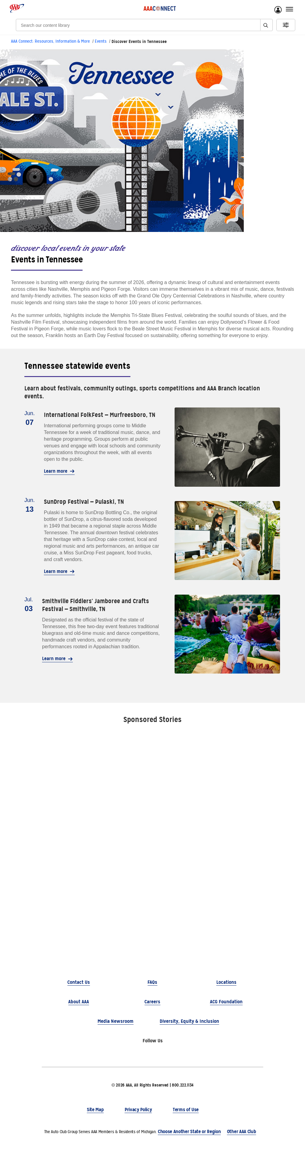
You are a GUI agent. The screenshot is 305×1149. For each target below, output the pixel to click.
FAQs (152, 982)
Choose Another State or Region (189, 1131)
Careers (152, 1001)
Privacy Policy (138, 1109)
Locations (226, 982)
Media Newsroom (115, 1021)
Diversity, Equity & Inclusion (189, 1021)
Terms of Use (186, 1109)
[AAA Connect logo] (160, 8)
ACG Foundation (226, 1001)
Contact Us (78, 982)
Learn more (59, 471)
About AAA (78, 1001)
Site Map (95, 1109)
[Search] (131, 25)
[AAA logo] (17, 8)
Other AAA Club (241, 1131)
